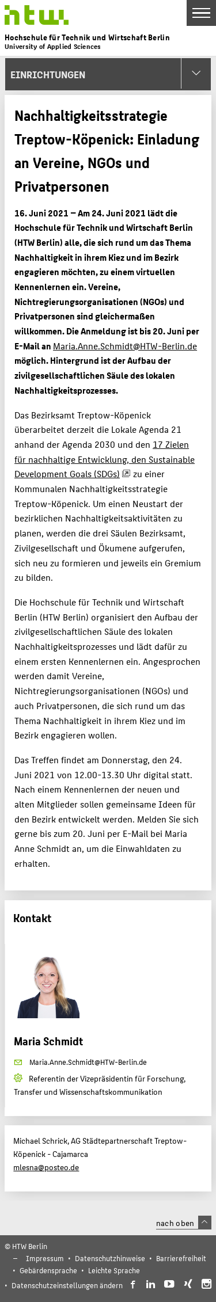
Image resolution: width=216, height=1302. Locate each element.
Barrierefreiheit (181, 1258)
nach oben (183, 1222)
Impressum (45, 1258)
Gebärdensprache (48, 1270)
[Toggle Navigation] (201, 13)
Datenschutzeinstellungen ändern (67, 1285)
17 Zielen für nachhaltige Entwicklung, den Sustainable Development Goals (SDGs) (104, 459)
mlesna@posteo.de (46, 1166)
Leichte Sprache (114, 1270)
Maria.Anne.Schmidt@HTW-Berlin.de (125, 345)
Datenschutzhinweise (110, 1258)
